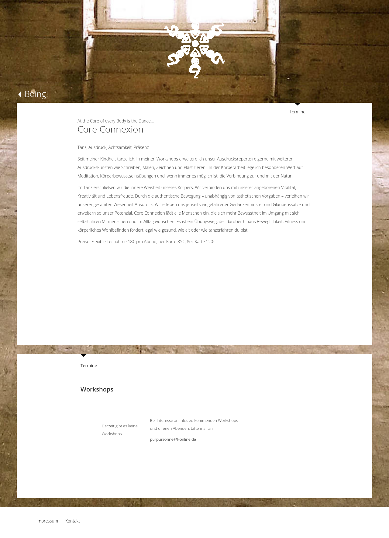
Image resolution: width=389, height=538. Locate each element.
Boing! (36, 93)
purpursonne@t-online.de (173, 439)
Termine (297, 112)
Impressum (47, 521)
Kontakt (72, 521)
